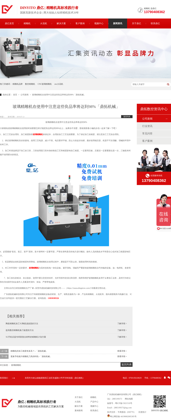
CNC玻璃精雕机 (45, 84)
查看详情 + (122, 351)
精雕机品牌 (18, 84)
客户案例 (80, 23)
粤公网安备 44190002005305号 (122, 416)
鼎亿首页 (9, 23)
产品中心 (94, 402)
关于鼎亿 (136, 23)
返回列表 (126, 117)
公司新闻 (25, 95)
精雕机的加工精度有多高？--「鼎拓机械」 (29, 351)
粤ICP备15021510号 (123, 403)
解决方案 (61, 23)
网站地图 (129, 399)
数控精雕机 (30, 84)
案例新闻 (79, 410)
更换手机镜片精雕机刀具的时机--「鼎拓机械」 (31, 356)
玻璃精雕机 (38, 134)
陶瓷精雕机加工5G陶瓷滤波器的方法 (22, 324)
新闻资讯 (117, 23)
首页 (15, 95)
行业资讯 (147, 126)
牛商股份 (122, 412)
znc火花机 (58, 84)
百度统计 (142, 412)
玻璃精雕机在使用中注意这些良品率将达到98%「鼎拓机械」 (59, 95)
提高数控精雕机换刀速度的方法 (20, 330)
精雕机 (27, 23)
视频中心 (98, 23)
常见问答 (147, 133)
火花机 (43, 23)
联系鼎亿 (155, 23)
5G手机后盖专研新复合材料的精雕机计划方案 (26, 337)
